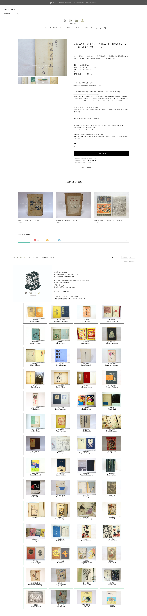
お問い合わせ (89, 28)
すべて (24, 240)
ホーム (44, 28)
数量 (75, 143)
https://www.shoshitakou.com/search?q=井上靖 (87, 85)
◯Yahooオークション (60, 296)
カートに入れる (101, 153)
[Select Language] (11, 13)
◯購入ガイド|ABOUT (78, 299)
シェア (83, 167)
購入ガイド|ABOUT (55, 28)
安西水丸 (112, 606)
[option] (42, 57)
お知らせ (67, 28)
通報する (89, 167)
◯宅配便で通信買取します (62, 299)
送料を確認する (92, 160)
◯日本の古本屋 (73, 296)
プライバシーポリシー (34, 257)
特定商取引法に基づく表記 (48, 257)
